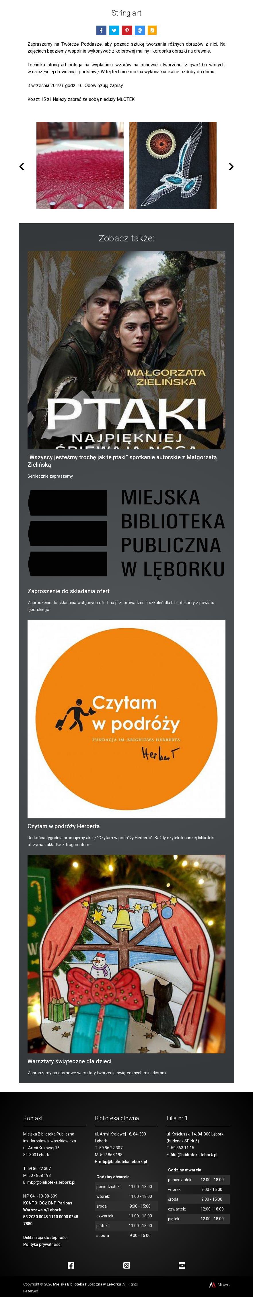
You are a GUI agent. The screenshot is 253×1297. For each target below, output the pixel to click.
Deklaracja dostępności (45, 1237)
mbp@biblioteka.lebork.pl (51, 1182)
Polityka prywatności (42, 1244)
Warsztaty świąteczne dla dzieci (70, 1061)
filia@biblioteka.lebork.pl (194, 1154)
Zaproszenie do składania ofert (69, 591)
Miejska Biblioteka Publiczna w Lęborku (87, 1284)
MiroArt (219, 1284)
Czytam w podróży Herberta (64, 826)
